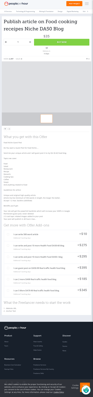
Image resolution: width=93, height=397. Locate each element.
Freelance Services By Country (43, 367)
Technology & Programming (25, 11)
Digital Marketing (72, 11)
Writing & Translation (46, 11)
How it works (37, 340)
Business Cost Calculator (12, 363)
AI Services (8, 11)
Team (6, 344)
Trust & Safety (38, 344)
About (6, 340)
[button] (86, 3)
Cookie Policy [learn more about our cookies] (59, 392)
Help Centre (37, 348)
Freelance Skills (38, 372)
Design (60, 11)
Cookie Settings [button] (75, 386)
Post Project (74, 4)
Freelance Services (39, 363)
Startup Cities (8, 367)
